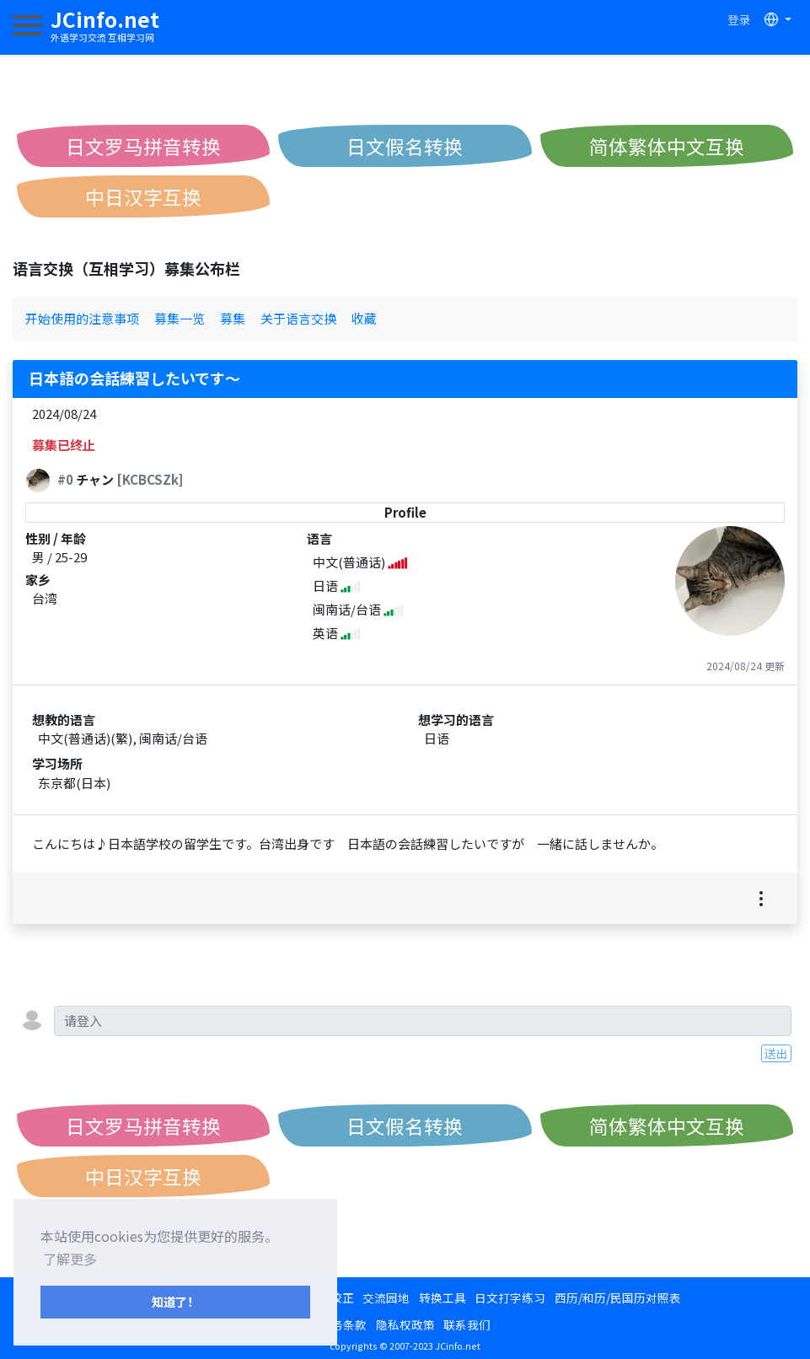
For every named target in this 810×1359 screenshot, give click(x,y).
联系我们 (467, 1324)
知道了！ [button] (175, 1301)
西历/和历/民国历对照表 (618, 1297)
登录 (739, 19)
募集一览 (179, 318)
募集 (232, 318)
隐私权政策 (405, 1324)
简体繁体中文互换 (666, 145)
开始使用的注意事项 (82, 318)
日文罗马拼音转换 (143, 145)
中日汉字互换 (143, 196)
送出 (776, 1053)
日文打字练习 (510, 1297)
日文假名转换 (404, 145)
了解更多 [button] (70, 1259)
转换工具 (442, 1297)
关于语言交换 (298, 318)
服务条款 (343, 1324)
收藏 (364, 318)
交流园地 (386, 1297)
